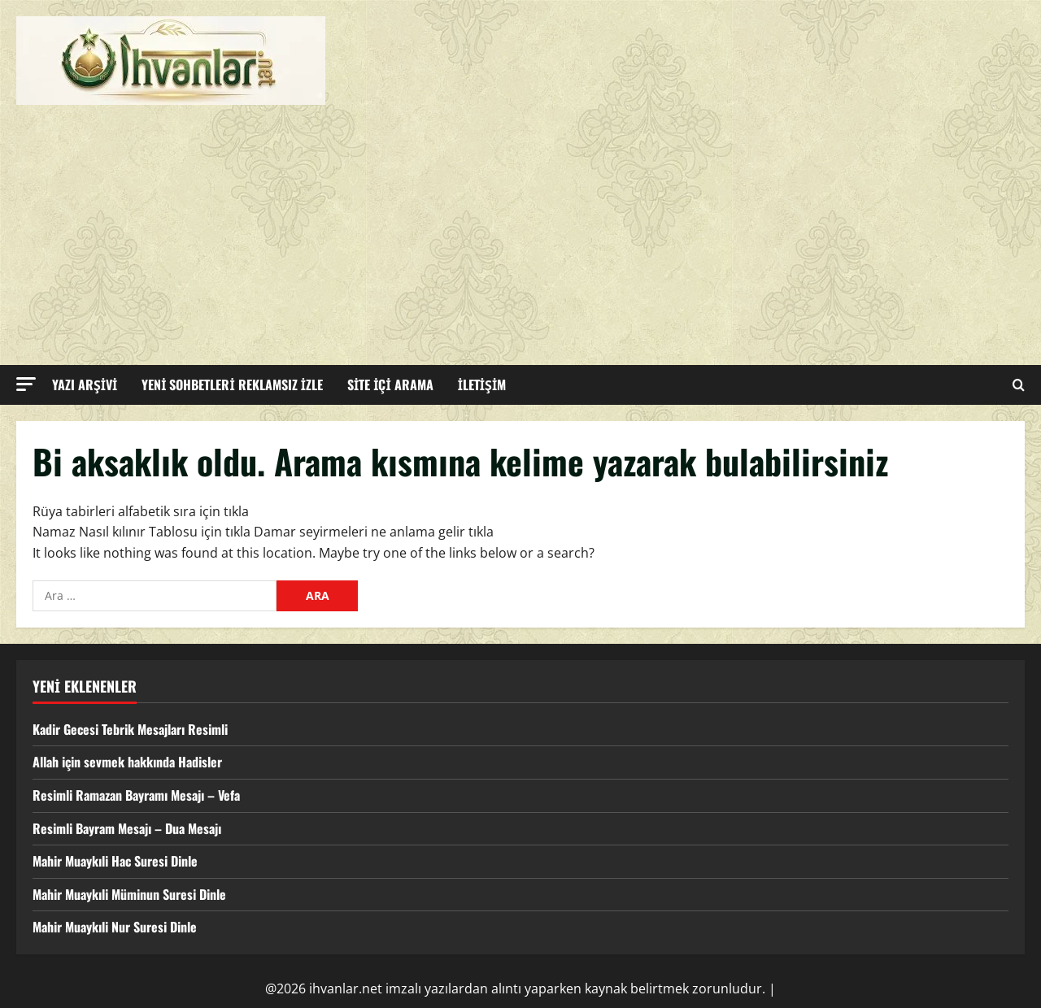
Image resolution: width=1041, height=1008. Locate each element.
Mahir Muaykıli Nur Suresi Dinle (115, 926)
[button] (26, 384)
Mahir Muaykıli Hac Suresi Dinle (115, 861)
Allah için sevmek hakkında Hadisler (127, 761)
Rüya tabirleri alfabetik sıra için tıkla (141, 511)
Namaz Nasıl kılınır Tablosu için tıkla (141, 532)
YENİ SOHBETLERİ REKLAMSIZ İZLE (232, 384)
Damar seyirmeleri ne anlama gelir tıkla (374, 532)
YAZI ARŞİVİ (84, 384)
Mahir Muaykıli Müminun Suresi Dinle (129, 894)
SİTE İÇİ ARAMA (390, 384)
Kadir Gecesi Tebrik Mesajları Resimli (130, 729)
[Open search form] (1019, 385)
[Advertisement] (516, 227)
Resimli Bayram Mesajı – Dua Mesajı (127, 828)
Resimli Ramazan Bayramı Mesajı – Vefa (136, 795)
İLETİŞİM (482, 384)
